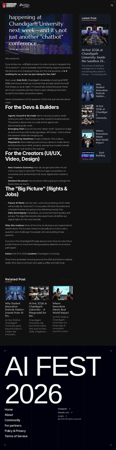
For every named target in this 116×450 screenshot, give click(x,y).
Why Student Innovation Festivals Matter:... (102, 90)
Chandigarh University (39, 80)
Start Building (100, 154)
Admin (12, 49)
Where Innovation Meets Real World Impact (61, 308)
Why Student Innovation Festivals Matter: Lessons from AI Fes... (15, 309)
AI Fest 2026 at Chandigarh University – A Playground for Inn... (38, 309)
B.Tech (27, 64)
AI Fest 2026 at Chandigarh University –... (102, 113)
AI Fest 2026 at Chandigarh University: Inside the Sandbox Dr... (94, 55)
